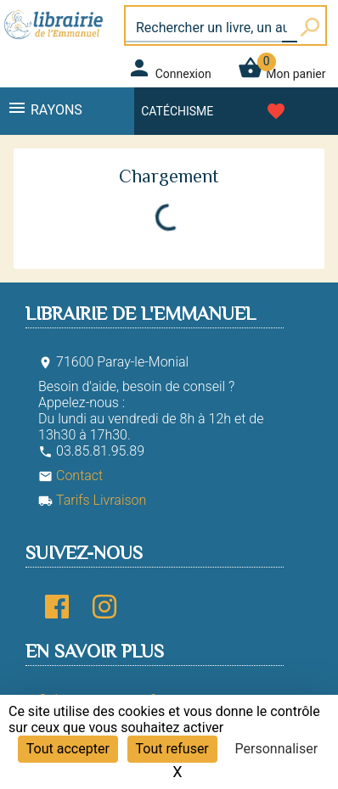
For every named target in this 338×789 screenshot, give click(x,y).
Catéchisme (177, 111)
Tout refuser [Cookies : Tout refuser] (172, 749)
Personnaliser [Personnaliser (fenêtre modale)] (276, 749)
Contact (70, 475)
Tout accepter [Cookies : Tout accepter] (68, 749)
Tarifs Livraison (92, 500)
